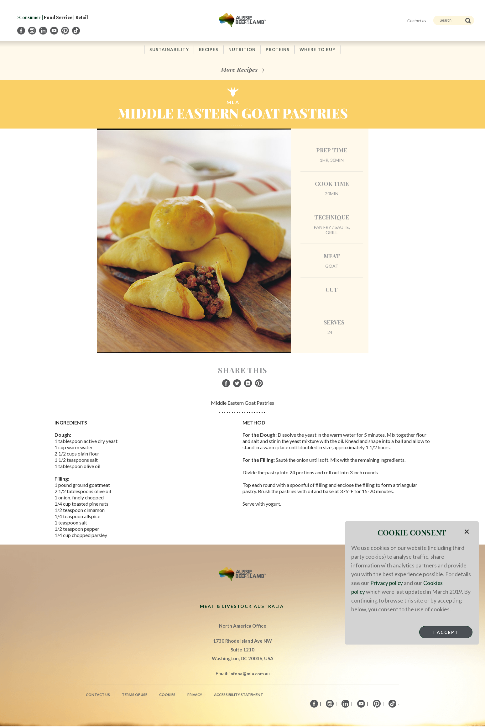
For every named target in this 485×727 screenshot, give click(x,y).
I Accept (445, 632)
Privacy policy (387, 582)
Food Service (58, 17)
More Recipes (239, 70)
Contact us (416, 20)
